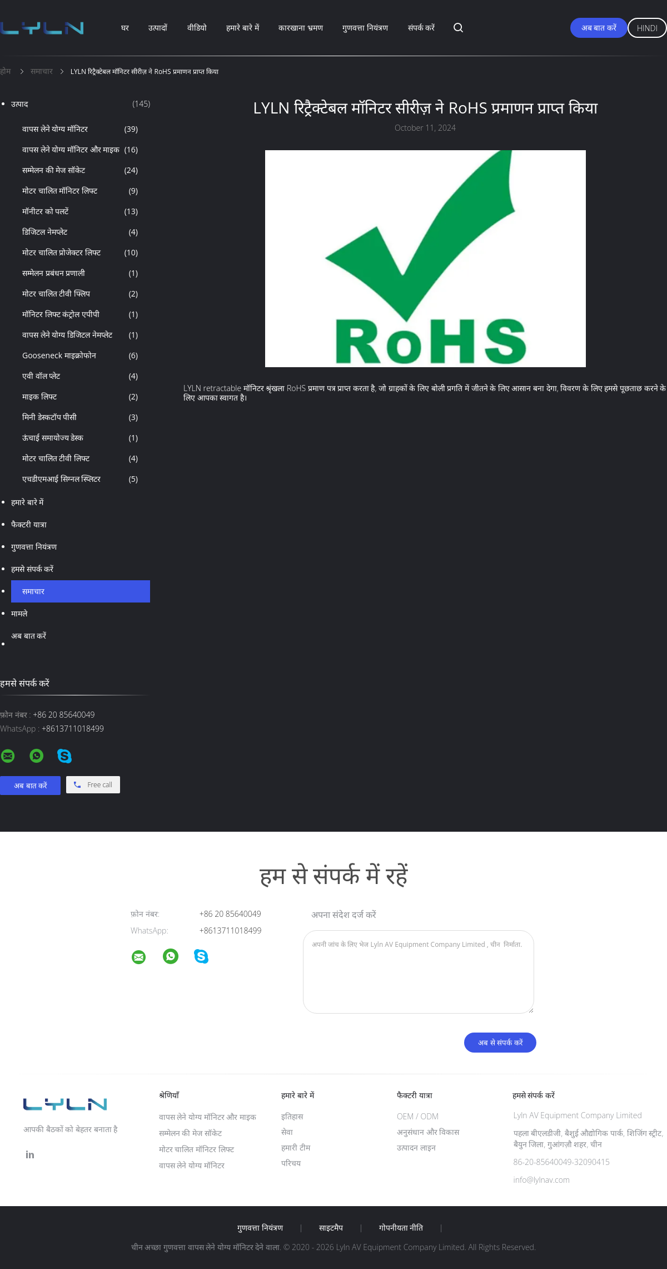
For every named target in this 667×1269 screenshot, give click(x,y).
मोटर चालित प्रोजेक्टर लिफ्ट (80, 252)
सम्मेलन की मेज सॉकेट (80, 170)
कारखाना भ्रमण (300, 27)
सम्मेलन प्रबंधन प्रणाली (80, 273)
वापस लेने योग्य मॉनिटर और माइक (80, 149)
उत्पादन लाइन (416, 1147)
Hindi (647, 28)
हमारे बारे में (242, 27)
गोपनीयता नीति (401, 1228)
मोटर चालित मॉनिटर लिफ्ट (80, 190)
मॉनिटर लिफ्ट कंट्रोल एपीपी (80, 314)
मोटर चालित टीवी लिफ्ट (80, 458)
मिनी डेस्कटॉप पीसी (80, 417)
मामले (19, 613)
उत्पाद (80, 104)
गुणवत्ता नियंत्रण (365, 27)
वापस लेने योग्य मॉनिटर (80, 129)
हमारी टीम (295, 1147)
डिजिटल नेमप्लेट (80, 232)
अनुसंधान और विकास (428, 1132)
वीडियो (197, 27)
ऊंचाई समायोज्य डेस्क (80, 438)
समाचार (33, 591)
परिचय (291, 1163)
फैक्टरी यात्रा (29, 524)
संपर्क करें (421, 27)
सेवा (287, 1132)
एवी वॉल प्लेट (80, 376)
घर (125, 27)
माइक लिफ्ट (80, 396)
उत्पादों (157, 27)
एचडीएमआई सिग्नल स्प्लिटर (80, 479)
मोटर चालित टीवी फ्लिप (80, 293)
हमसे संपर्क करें (32, 569)
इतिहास (292, 1116)
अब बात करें (598, 27)
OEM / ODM (418, 1116)
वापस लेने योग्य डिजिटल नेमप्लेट (80, 335)
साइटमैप (331, 1228)
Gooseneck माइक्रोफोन (80, 355)
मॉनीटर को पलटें (80, 211)
